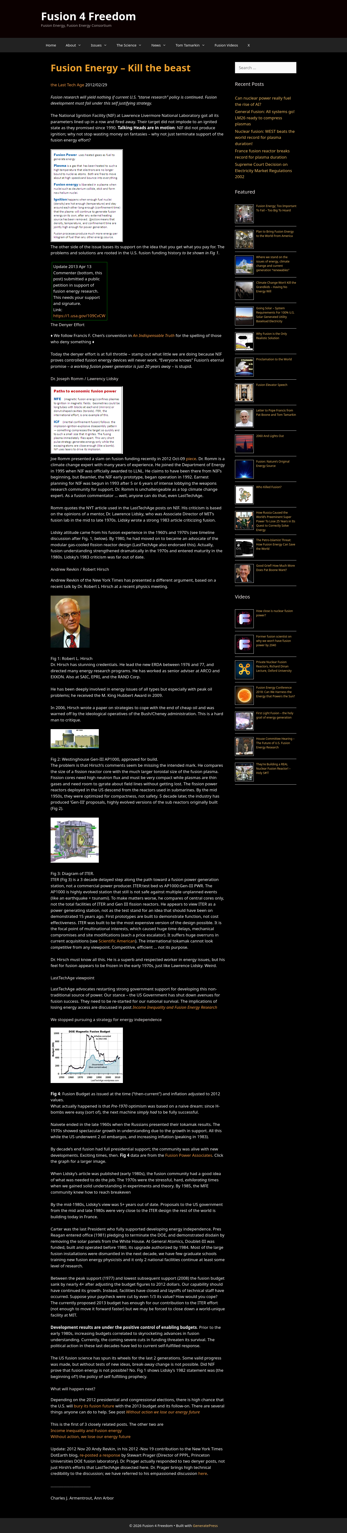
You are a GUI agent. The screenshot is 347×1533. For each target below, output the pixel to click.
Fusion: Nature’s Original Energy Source (272, 463)
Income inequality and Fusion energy (86, 1430)
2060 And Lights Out (270, 436)
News (161, 45)
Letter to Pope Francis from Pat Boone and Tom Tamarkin (276, 412)
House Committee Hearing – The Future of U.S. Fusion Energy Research (275, 743)
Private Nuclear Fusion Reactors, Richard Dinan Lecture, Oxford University (274, 666)
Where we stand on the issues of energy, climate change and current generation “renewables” (272, 263)
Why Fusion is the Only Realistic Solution (271, 336)
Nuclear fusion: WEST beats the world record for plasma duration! (265, 137)
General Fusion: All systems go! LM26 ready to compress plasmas (264, 118)
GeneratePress (205, 1525)
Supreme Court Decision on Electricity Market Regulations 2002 (263, 170)
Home (51, 45)
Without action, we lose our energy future (91, 1436)
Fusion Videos (226, 45)
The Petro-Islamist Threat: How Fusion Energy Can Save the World (275, 544)
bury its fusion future (94, 1406)
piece (191, 458)
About (76, 45)
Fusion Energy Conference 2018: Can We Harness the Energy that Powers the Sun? (275, 692)
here (202, 1473)
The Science (132, 45)
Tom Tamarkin (193, 45)
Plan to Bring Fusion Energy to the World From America (275, 233)
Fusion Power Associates (188, 1155)
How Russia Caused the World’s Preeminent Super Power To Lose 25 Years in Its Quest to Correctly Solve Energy (275, 521)
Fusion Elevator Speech (271, 385)
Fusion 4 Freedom (88, 16)
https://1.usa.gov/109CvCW (79, 315)
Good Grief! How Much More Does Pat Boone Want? (275, 568)
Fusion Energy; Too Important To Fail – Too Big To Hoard (276, 208)
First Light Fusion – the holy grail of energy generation (274, 715)
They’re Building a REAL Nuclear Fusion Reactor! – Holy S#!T (273, 768)
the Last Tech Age (67, 84)
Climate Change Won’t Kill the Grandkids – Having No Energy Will (276, 287)
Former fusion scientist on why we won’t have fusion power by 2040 (274, 640)
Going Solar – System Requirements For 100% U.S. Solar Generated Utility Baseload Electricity (275, 314)
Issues (101, 45)
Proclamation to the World (274, 359)
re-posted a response (100, 1455)
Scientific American (117, 941)
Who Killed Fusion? (268, 487)
